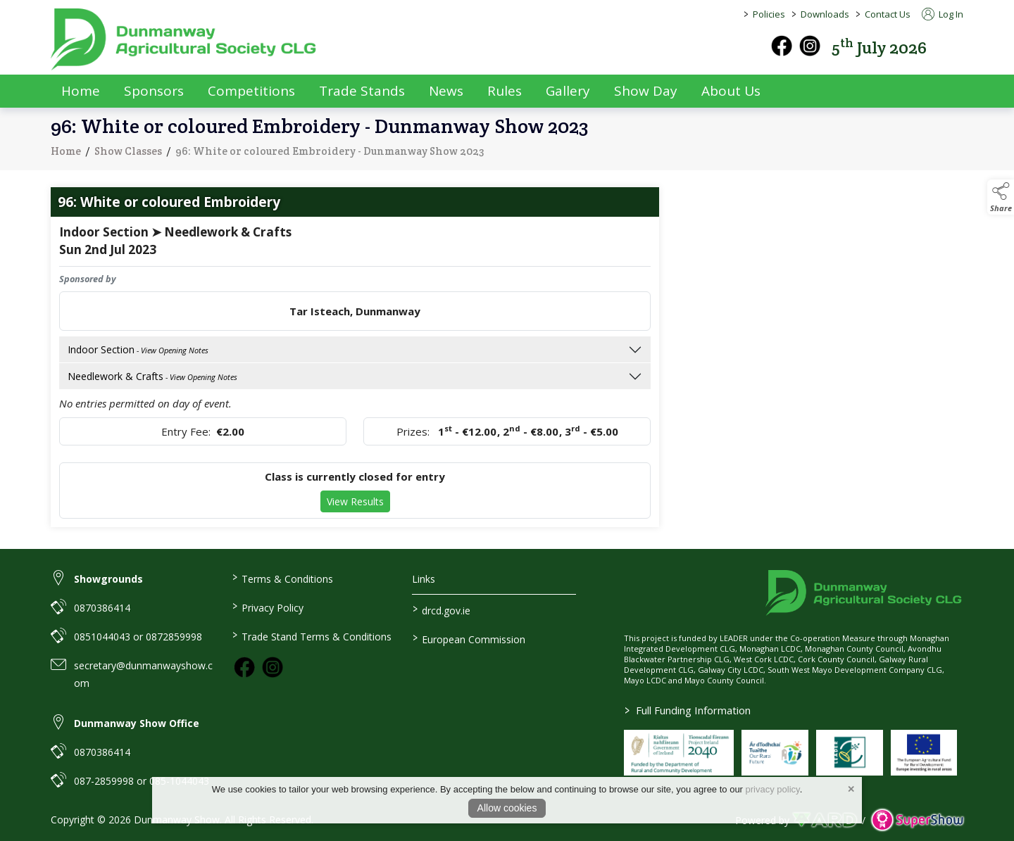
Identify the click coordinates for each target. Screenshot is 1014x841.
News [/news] (446, 91)
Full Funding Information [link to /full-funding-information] (688, 710)
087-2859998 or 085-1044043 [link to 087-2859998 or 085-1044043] (141, 781)
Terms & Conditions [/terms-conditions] (282, 578)
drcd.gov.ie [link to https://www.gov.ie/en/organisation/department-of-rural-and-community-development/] (441, 609)
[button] (953, 46)
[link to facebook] (244, 667)
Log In (942, 14)
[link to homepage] (184, 39)
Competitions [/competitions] (251, 91)
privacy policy (773, 789)
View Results (355, 507)
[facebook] (781, 45)
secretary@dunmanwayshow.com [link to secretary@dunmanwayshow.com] (143, 674)
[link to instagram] (272, 667)
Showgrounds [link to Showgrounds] (108, 579)
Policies (769, 14)
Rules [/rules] (504, 91)
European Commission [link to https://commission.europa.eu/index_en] (469, 638)
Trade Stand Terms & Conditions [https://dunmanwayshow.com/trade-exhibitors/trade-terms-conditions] (311, 635)
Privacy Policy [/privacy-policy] (267, 606)
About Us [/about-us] (730, 91)
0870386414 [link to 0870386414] (102, 607)
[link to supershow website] (917, 820)
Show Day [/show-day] (645, 91)
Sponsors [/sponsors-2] (154, 91)
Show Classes (128, 156)
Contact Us (887, 14)
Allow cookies (507, 808)
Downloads (825, 14)
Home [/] (80, 91)
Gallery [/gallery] (568, 91)
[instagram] (809, 45)
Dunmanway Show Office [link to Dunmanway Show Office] (136, 723)
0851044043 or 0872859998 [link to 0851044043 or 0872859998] (138, 636)
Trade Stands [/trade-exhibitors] (362, 91)
